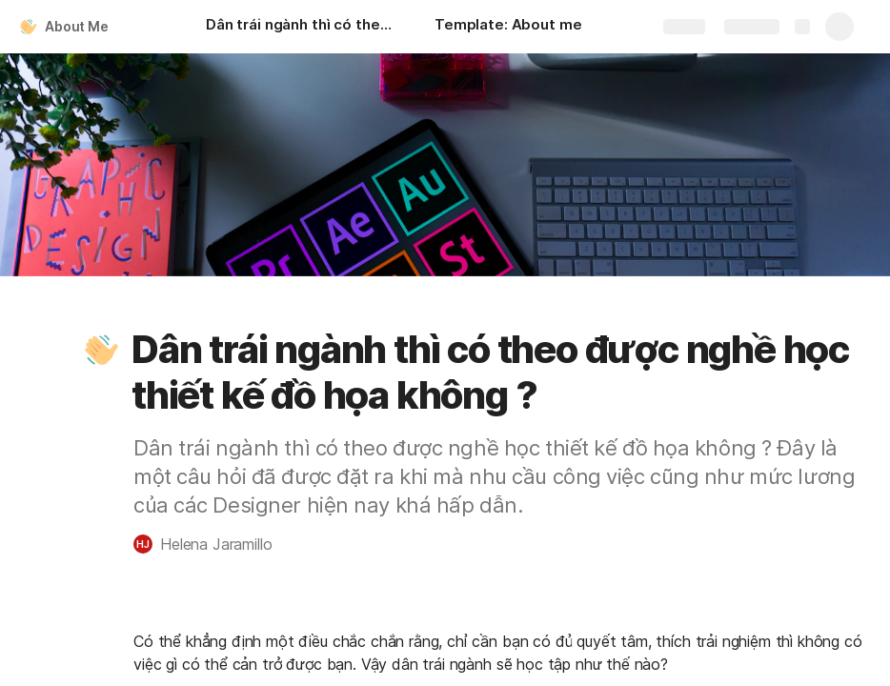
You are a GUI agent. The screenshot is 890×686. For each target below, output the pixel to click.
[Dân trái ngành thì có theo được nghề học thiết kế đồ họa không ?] (301, 26)
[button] (102, 350)
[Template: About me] (507, 26)
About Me (77, 26)
